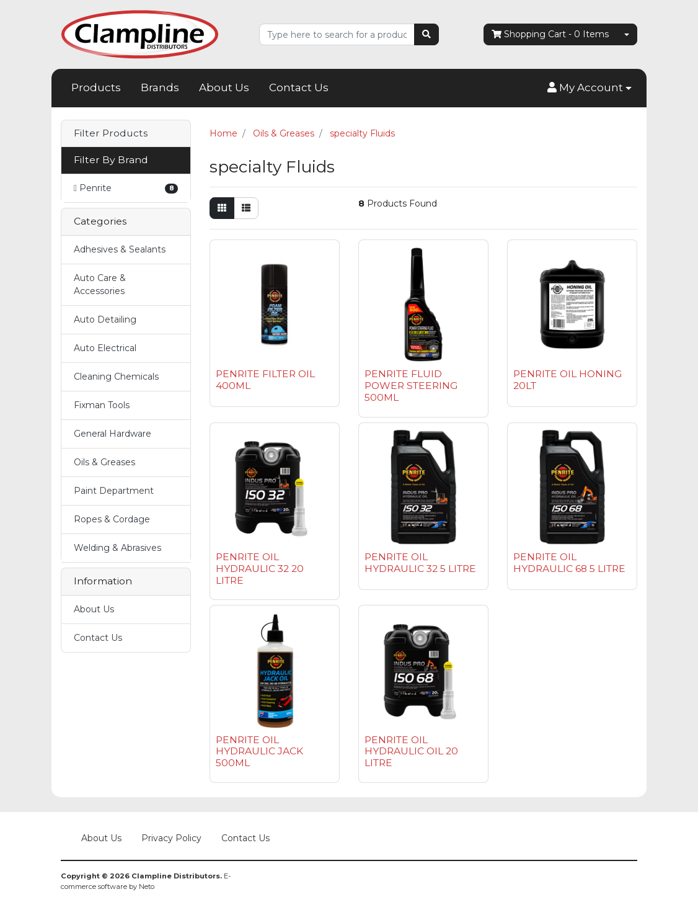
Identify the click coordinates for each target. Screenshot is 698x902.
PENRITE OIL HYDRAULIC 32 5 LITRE (420, 562)
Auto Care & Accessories (100, 284)
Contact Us (299, 87)
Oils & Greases (104, 462)
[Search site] (426, 34)
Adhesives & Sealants (120, 249)
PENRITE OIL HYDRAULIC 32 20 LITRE (260, 568)
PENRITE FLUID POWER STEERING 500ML (410, 385)
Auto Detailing (105, 319)
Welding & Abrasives (117, 547)
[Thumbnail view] (222, 208)
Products (96, 87)
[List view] (246, 208)
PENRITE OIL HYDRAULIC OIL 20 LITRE (411, 751)
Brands (160, 87)
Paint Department (114, 490)
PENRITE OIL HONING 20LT (567, 379)
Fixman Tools (102, 405)
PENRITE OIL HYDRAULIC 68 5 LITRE (569, 562)
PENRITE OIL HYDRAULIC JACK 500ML (259, 751)
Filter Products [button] (111, 133)
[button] (589, 88)
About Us (224, 87)
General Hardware (112, 433)
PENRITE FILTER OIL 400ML (265, 379)
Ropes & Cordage (112, 519)
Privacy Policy (171, 838)
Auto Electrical (105, 348)
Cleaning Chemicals (116, 376)
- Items (550, 34)
